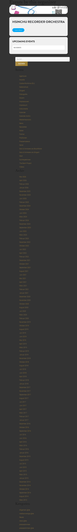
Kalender (22, 112)
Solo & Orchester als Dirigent (29, 152)
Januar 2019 (23, 355)
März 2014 (23, 500)
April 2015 (23, 471)
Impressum (23, 105)
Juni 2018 (22, 373)
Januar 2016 (23, 453)
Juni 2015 (22, 467)
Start (21, 156)
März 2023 (23, 235)
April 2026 (23, 180)
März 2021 (23, 286)
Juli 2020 (22, 311)
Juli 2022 (22, 249)
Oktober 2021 (24, 264)
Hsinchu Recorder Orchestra (38, 21)
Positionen (23, 138)
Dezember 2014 (24, 482)
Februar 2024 (24, 220)
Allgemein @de (24, 510)
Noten (21, 131)
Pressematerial (24, 141)
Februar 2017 (24, 416)
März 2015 (23, 475)
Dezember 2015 (24, 456)
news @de (23, 521)
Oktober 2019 (24, 326)
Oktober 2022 (24, 246)
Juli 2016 (22, 435)
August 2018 (23, 366)
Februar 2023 (24, 238)
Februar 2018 (24, 380)
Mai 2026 (22, 177)
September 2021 (25, 268)
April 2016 (23, 442)
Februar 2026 (24, 184)
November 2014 (25, 485)
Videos (21, 167)
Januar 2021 (23, 293)
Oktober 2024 (24, 209)
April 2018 (23, 376)
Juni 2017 (22, 406)
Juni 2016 (22, 438)
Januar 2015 (23, 478)
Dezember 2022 (24, 242)
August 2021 (23, 271)
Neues (21, 517)
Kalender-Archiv (24, 116)
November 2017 (25, 391)
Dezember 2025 (24, 191)
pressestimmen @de (26, 528)
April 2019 (23, 344)
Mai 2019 (22, 340)
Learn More (18, 30)
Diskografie (23, 94)
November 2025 (25, 195)
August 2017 (23, 398)
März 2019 (23, 347)
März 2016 (23, 445)
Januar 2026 (23, 188)
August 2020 (23, 307)
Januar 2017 (23, 420)
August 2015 (23, 460)
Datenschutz (23, 87)
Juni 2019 (22, 337)
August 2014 (23, 496)
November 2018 (25, 358)
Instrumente (23, 109)
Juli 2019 (22, 333)
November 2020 (25, 300)
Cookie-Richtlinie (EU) (27, 83)
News (21, 123)
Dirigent (22, 91)
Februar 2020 (24, 318)
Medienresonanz (25, 120)
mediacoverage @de (26, 514)
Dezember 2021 (24, 260)
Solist (21, 145)
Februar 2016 (24, 449)
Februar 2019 (24, 351)
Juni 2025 (22, 199)
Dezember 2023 (24, 224)
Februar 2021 (24, 289)
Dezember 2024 (24, 206)
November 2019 (25, 322)
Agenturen (23, 76)
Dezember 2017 (24, 387)
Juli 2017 (22, 402)
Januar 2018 (23, 384)
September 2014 (25, 493)
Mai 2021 (22, 278)
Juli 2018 (22, 369)
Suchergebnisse (24, 160)
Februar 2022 (24, 257)
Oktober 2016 (24, 427)
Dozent (21, 98)
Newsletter (23, 127)
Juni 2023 (22, 231)
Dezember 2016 (24, 424)
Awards (22, 80)
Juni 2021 (22, 275)
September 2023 (25, 228)
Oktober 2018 (24, 362)
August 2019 (23, 329)
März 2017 (23, 413)
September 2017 (25, 395)
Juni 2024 (22, 213)
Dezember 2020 (24, 297)
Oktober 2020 (24, 304)
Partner (21, 134)
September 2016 (25, 431)
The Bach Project (25, 163)
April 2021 (23, 282)
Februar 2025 (24, 202)
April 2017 (23, 409)
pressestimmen (24, 524)
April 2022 (23, 253)
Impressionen (24, 101)
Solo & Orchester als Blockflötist (30, 149)
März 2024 (23, 217)
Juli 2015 (22, 464)
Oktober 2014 (24, 489)
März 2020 (23, 315)
